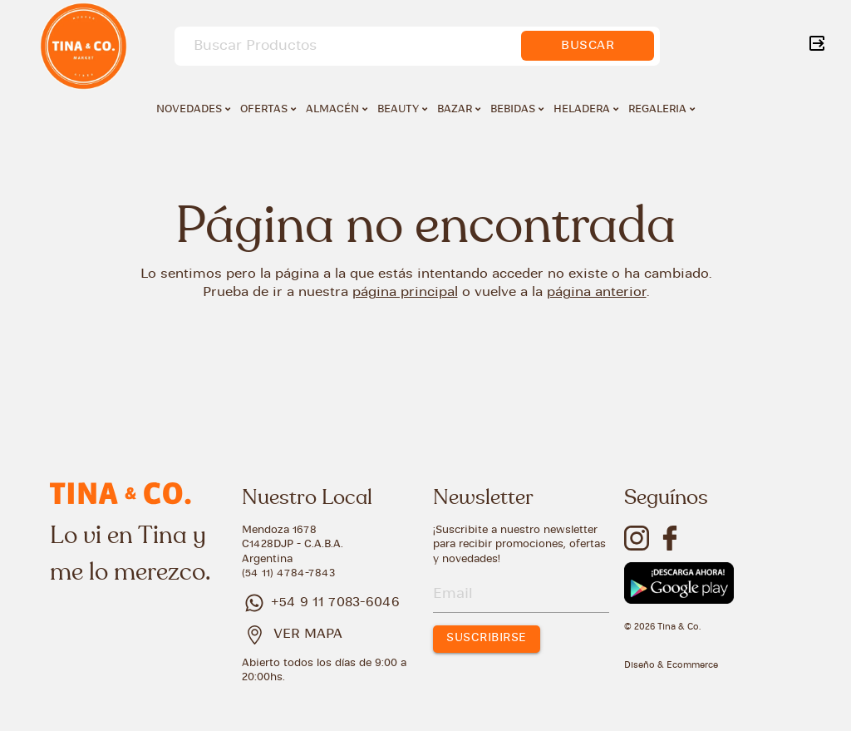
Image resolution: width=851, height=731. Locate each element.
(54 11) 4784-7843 (288, 573)
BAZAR (458, 109)
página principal (405, 292)
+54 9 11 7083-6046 (321, 602)
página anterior (597, 292)
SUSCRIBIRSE (486, 638)
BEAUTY (402, 109)
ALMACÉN (336, 109)
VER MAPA (307, 634)
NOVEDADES (193, 109)
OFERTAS (268, 109)
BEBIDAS (517, 109)
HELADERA (585, 109)
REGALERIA (661, 109)
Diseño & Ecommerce (671, 665)
